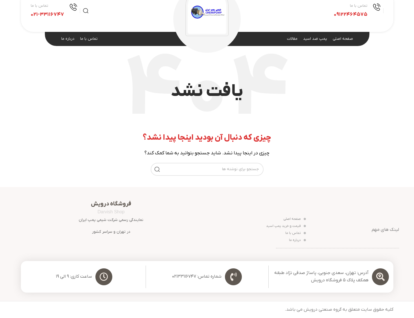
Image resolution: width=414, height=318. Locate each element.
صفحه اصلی (294, 219)
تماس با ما (295, 233)
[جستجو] (85, 10)
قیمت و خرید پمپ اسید (286, 226)
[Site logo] (207, 10)
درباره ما (297, 240)
